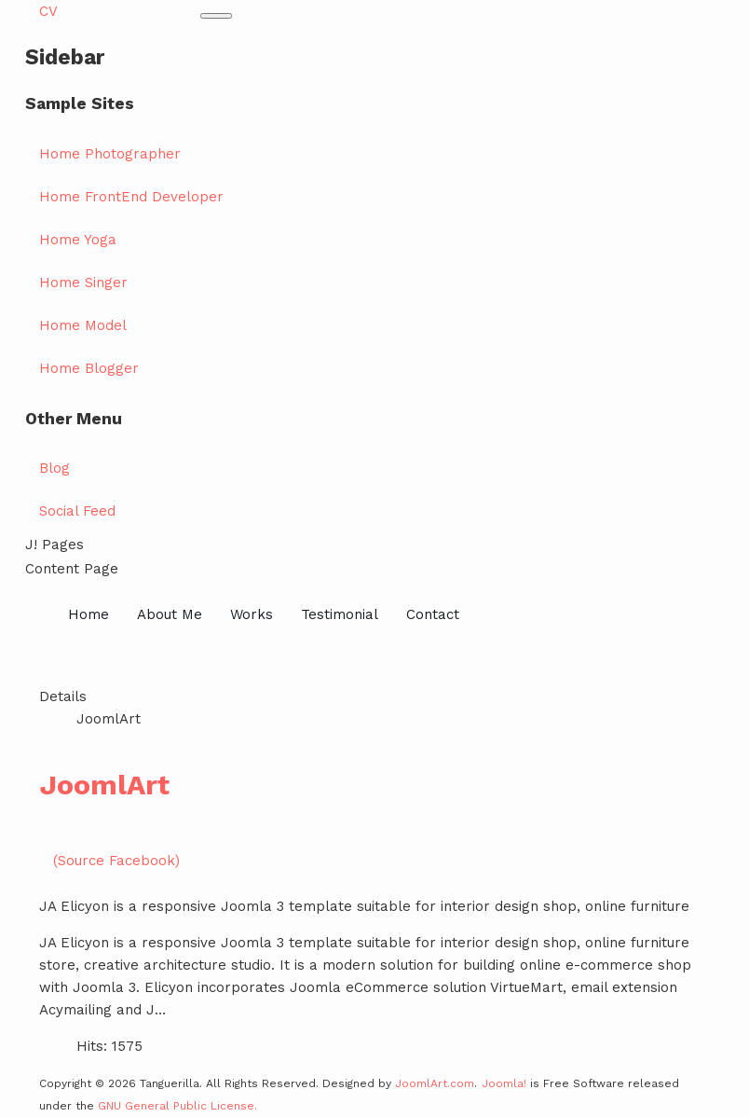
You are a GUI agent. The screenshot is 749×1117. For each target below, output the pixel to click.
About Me (169, 614)
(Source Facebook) (116, 860)
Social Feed (77, 511)
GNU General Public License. (177, 1105)
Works (251, 614)
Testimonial (339, 614)
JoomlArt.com (434, 1083)
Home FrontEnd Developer (131, 196)
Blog (54, 468)
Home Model (83, 325)
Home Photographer (110, 153)
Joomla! (504, 1083)
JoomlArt (104, 784)
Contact (432, 614)
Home (88, 614)
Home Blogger (89, 368)
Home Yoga (77, 239)
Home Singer (83, 282)
